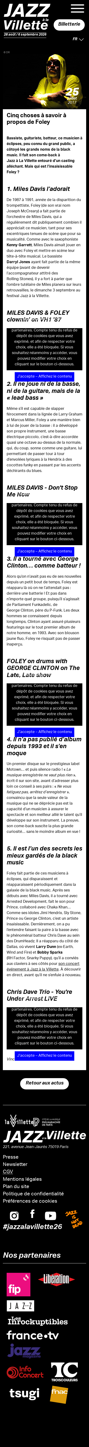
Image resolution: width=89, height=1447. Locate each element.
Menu (77, 8)
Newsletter (15, 1165)
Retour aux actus (45, 1083)
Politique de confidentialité (33, 1194)
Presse (11, 1158)
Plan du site (16, 1187)
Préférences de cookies (30, 1202)
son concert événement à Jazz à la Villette (43, 967)
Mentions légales (22, 1180)
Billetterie (69, 25)
